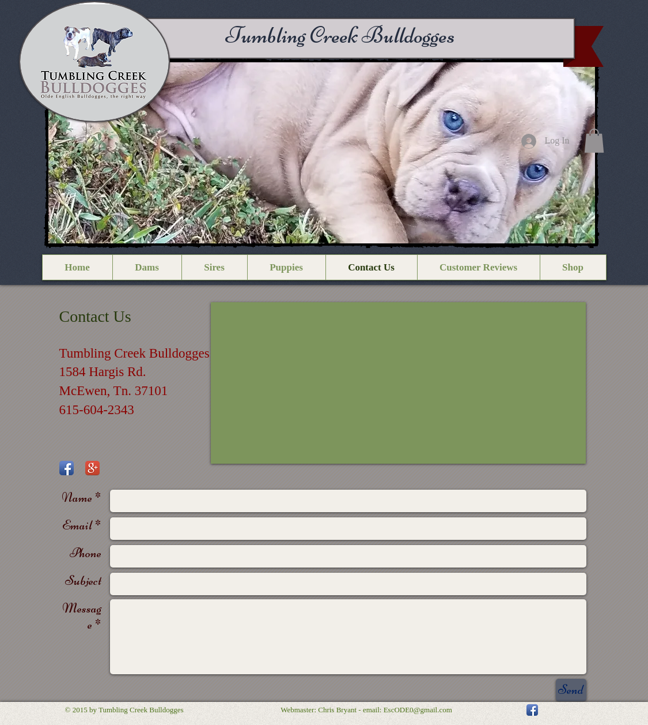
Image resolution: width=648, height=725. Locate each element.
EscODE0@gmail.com (418, 709)
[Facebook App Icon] (66, 468)
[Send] (571, 690)
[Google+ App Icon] (92, 468)
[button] (321, 152)
